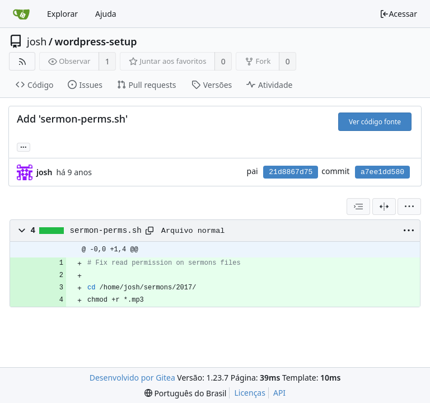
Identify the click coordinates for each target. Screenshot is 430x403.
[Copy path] (149, 230)
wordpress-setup (95, 41)
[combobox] (358, 206)
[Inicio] (21, 14)
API (279, 392)
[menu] (409, 206)
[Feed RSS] (22, 61)
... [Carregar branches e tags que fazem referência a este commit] (23, 146)
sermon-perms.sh (106, 230)
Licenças (249, 392)
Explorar (62, 13)
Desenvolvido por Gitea (132, 377)
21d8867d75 (290, 172)
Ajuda (105, 13)
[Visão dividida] (384, 206)
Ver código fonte (375, 121)
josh (36, 41)
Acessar (398, 13)
